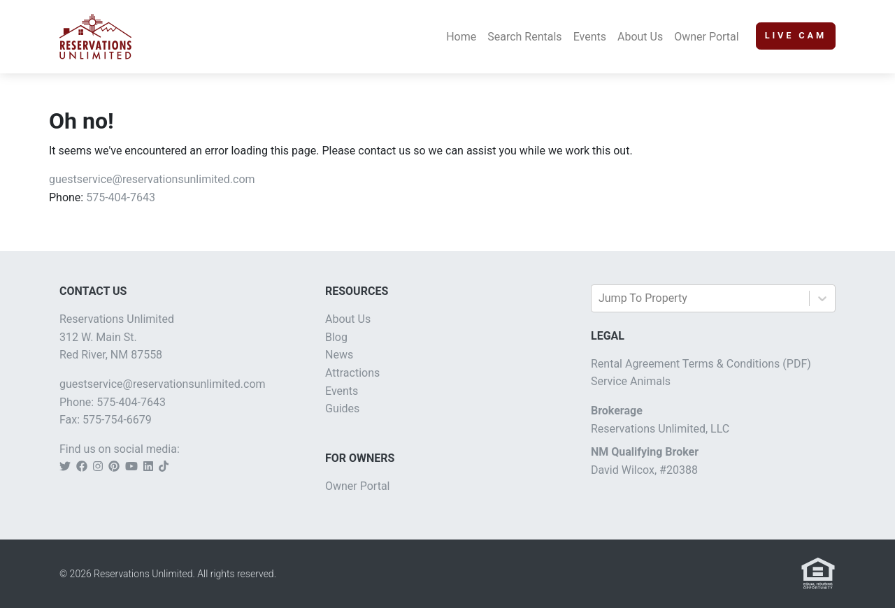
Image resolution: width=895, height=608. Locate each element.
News (339, 354)
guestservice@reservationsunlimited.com (152, 179)
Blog (336, 337)
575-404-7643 (120, 197)
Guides (342, 408)
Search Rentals (524, 36)
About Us (640, 36)
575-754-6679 (117, 419)
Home (461, 36)
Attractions (352, 372)
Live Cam (795, 35)
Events (589, 36)
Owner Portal (706, 36)
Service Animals (631, 381)
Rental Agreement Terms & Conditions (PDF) (701, 363)
